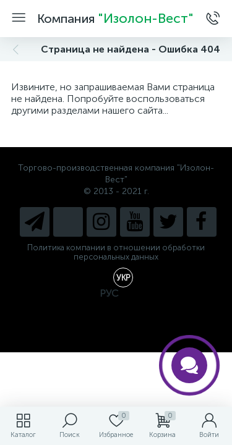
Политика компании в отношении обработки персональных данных (116, 252)
